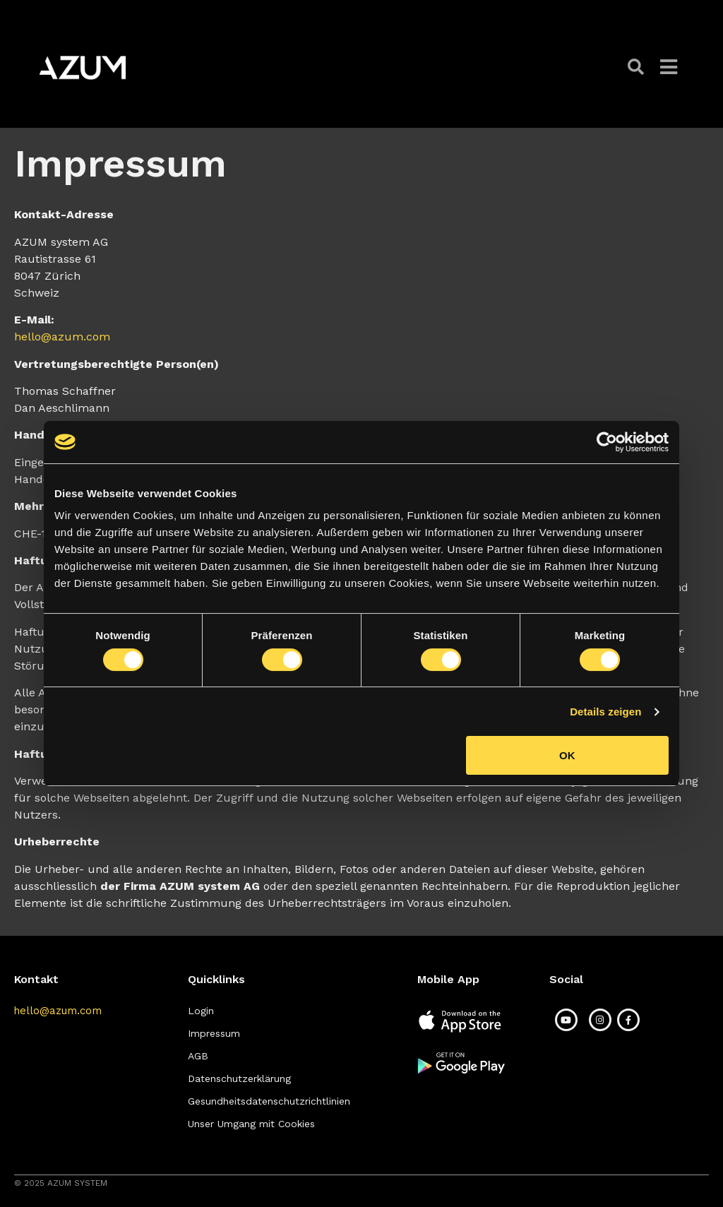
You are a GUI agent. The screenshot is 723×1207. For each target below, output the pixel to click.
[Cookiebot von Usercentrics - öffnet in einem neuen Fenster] (607, 442)
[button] (637, 67)
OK (567, 755)
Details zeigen (605, 712)
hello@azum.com (62, 336)
